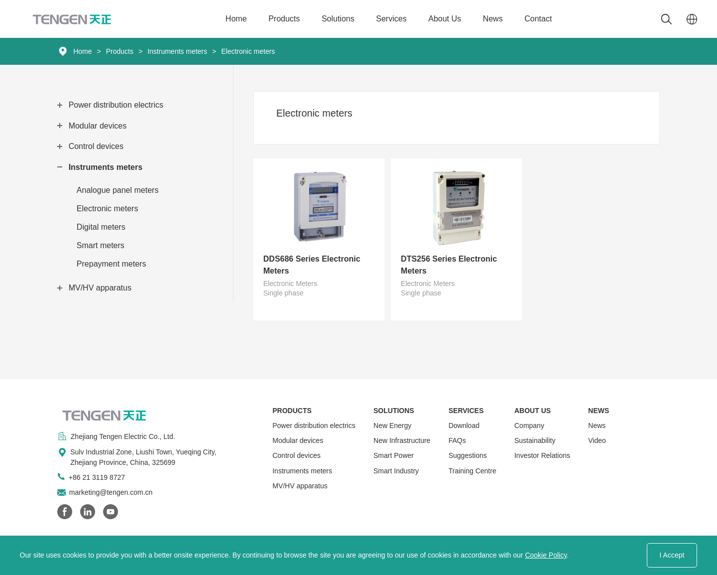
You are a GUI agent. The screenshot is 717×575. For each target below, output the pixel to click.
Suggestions (468, 455)
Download (464, 426)
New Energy (392, 426)
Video (597, 440)
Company (529, 426)
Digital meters (101, 227)
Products (284, 18)
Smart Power (393, 455)
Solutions (338, 18)
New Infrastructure (401, 440)
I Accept (672, 555)
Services (391, 18)
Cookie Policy (546, 555)
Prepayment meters (111, 264)
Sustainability (535, 440)
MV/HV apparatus (100, 288)
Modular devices (98, 126)
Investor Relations (542, 455)
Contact (538, 18)
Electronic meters (248, 51)
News (493, 18)
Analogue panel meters (118, 190)
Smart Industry (396, 471)
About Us (444, 18)
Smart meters (100, 245)
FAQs (457, 440)
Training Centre (472, 471)
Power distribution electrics (116, 105)
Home (236, 18)
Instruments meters (177, 51)
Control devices (96, 146)
